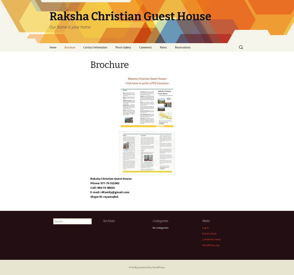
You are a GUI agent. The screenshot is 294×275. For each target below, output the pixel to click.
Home (53, 47)
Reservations (182, 47)
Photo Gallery (123, 47)
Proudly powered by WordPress (147, 267)
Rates (163, 47)
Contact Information (95, 47)
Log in (205, 227)
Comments (145, 47)
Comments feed (211, 239)
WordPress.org (210, 245)
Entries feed (209, 233)
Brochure (69, 47)
